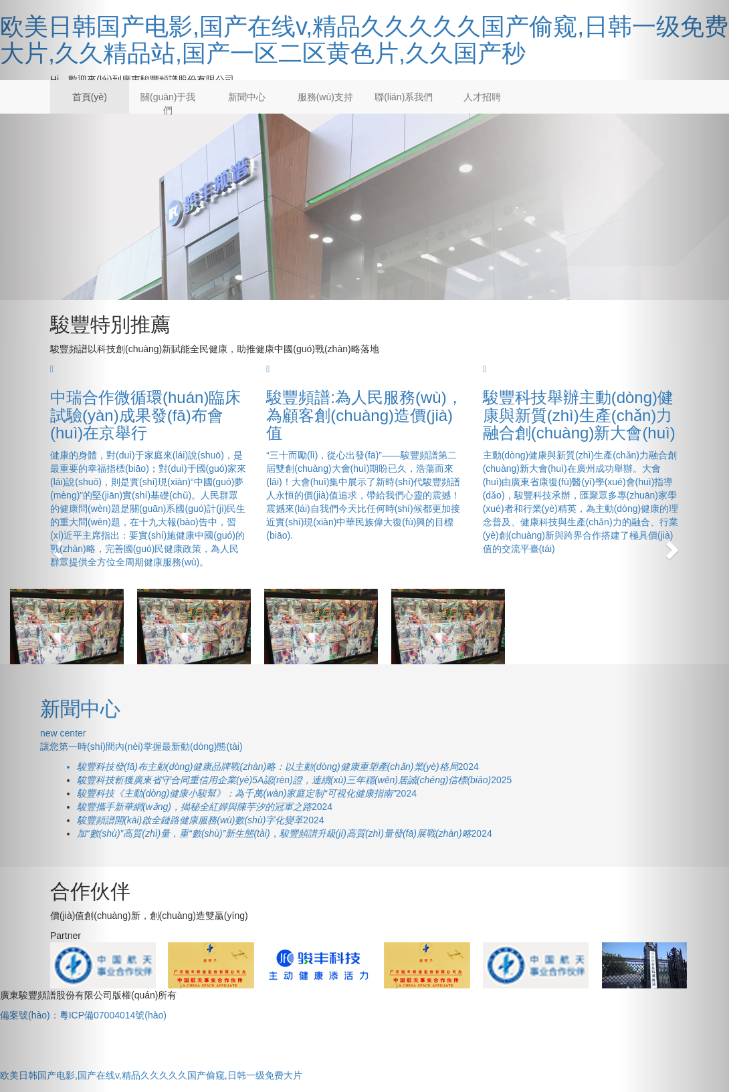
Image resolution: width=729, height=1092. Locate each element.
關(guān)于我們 (167, 104)
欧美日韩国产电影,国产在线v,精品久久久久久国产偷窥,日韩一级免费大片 (151, 1075)
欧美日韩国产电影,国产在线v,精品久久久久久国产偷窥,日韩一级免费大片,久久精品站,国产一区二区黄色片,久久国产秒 (364, 40)
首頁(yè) (89, 97)
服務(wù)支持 (325, 97)
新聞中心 (247, 97)
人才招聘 (482, 97)
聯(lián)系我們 (404, 97)
